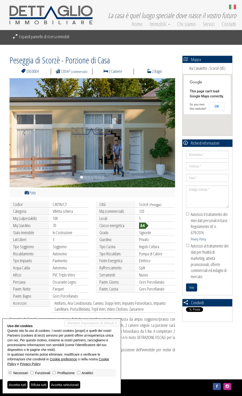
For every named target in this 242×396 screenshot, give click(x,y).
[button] (21, 132)
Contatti (229, 24)
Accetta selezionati (65, 385)
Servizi (209, 24)
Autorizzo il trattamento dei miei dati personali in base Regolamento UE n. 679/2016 (207, 226)
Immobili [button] (160, 24)
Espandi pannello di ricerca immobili (41, 36)
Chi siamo (186, 24)
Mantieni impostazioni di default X (92, 323)
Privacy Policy (198, 239)
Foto (30, 193)
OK (217, 106)
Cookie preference (63, 359)
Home (137, 24)
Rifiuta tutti (39, 385)
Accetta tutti (17, 385)
